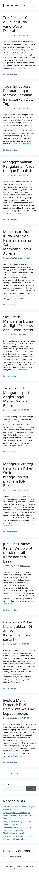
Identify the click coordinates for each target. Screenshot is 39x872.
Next (18, 773)
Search (6, 784)
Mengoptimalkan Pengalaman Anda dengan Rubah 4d (18, 166)
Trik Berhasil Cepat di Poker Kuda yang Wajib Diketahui (19, 24)
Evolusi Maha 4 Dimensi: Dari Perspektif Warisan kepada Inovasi (19, 707)
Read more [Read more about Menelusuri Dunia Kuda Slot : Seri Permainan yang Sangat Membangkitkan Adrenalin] (19, 298)
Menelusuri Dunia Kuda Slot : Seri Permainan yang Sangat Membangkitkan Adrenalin (18, 242)
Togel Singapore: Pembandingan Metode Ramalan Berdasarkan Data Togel (18, 95)
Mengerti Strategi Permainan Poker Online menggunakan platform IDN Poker (18, 474)
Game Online (11, 74)
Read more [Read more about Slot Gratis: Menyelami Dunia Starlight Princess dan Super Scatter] (22, 370)
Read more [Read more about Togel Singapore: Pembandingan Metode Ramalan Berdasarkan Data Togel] (26, 143)
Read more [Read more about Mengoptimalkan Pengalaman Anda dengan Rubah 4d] (19, 213)
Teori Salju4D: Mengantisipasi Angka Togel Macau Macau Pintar (16, 397)
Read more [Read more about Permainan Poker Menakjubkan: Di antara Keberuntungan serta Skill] (15, 682)
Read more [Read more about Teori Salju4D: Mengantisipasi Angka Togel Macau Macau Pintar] (22, 445)
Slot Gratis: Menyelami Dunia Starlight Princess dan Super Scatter (18, 323)
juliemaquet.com (14, 5)
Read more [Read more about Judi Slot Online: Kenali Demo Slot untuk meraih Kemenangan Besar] (7, 604)
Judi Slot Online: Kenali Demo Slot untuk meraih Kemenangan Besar (17, 552)
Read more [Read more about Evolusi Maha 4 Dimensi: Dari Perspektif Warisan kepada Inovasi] (17, 756)
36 (12, 773)
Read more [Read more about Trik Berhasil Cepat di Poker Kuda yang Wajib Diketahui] (22, 68)
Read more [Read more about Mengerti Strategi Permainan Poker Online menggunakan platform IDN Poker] (7, 525)
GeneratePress (19, 869)
